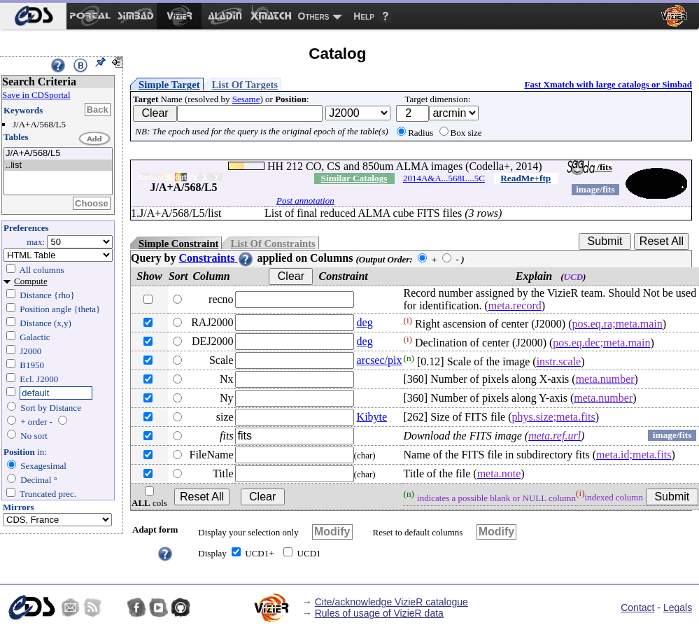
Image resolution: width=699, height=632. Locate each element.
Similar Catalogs (354, 178)
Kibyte (372, 417)
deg (365, 322)
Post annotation (305, 200)
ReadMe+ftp (525, 178)
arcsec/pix (379, 360)
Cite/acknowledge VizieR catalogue (391, 602)
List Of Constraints (272, 243)
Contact (637, 607)
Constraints (216, 258)
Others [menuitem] (314, 16)
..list (58, 165)
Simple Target (169, 84)
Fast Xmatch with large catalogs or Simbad (608, 84)
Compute (31, 281)
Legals (677, 607)
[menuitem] (33, 16)
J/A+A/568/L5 (58, 154)
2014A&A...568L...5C (444, 178)
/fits (589, 167)
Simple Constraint (178, 243)
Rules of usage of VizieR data (379, 613)
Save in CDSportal (36, 95)
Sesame (246, 99)
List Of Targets (245, 84)
